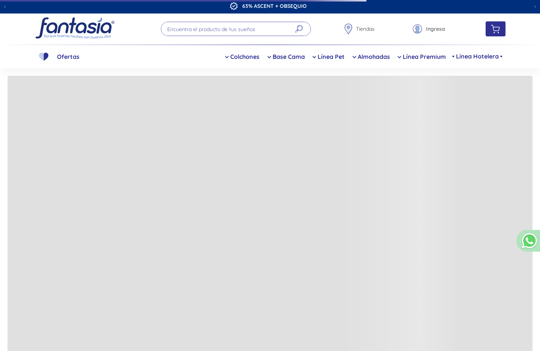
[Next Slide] (535, 6)
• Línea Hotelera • (477, 56)
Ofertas (68, 56)
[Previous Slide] (5, 6)
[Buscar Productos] (298, 29)
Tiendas (365, 29)
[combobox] (236, 29)
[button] (528, 243)
